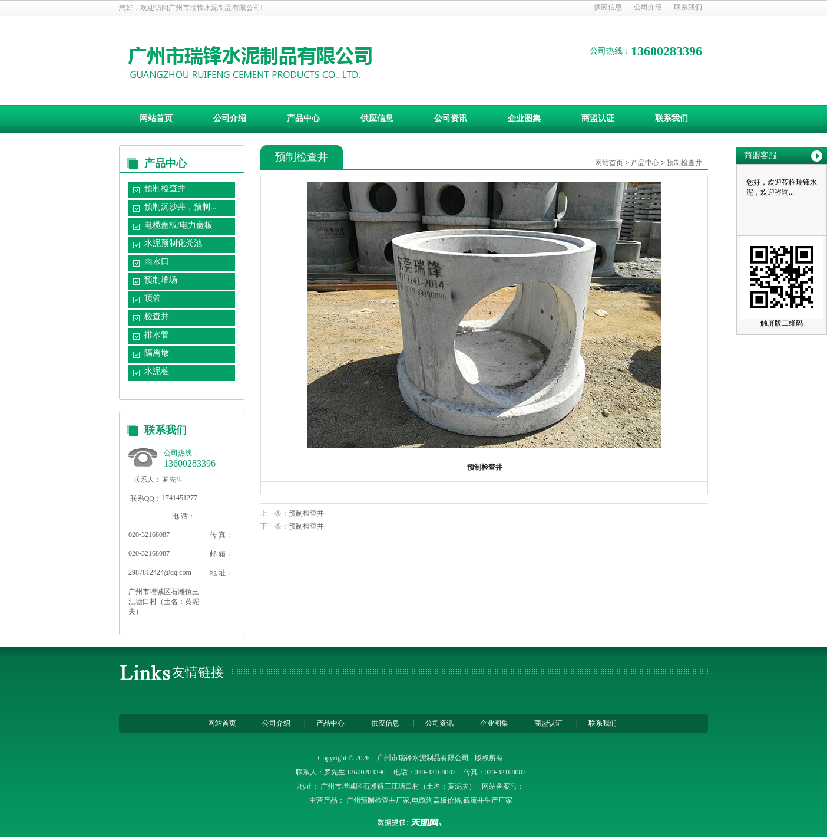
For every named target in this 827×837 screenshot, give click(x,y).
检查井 (156, 316)
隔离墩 (156, 353)
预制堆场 (160, 279)
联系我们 (688, 7)
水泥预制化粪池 (173, 243)
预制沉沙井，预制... (180, 206)
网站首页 (156, 118)
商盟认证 (597, 118)
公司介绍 (648, 7)
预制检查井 (165, 188)
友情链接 (198, 672)
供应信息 (608, 7)
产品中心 (303, 118)
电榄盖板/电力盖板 (178, 225)
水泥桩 (156, 371)
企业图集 (524, 118)
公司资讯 (450, 118)
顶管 (152, 298)
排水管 (156, 334)
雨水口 (156, 261)
